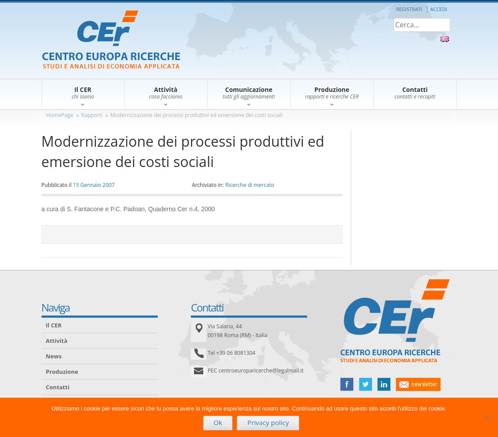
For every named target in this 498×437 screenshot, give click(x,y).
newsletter (418, 384)
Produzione (62, 372)
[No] (487, 417)
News (54, 356)
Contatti (58, 387)
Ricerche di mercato (249, 185)
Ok (217, 422)
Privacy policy (268, 422)
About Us (444, 39)
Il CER (54, 325)
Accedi (438, 9)
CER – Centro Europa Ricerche (111, 40)
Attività (57, 341)
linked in (384, 384)
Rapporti (92, 115)
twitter (365, 384)
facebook (347, 384)
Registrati (409, 9)
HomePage (59, 115)
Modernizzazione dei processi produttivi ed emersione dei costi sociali (196, 115)
